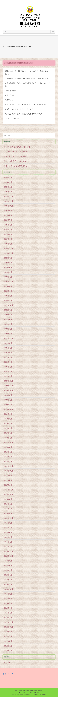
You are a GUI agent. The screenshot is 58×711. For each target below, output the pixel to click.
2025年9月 (8, 210)
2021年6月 (8, 352)
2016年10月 (8, 494)
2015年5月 (8, 537)
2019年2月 (8, 438)
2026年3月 (8, 182)
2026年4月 (8, 177)
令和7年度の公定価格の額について (17, 147)
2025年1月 (8, 244)
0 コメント (12, 127)
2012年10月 (8, 627)
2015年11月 (8, 518)
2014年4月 (8, 575)
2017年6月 (8, 480)
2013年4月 (8, 608)
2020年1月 (8, 404)
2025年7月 (8, 220)
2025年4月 (8, 234)
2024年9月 (8, 258)
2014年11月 (8, 551)
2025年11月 (8, 201)
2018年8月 (8, 447)
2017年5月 (8, 485)
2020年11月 (8, 386)
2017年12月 (8, 466)
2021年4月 (8, 362)
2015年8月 (8, 523)
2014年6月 (8, 565)
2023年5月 (8, 296)
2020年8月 (8, 395)
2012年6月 (8, 641)
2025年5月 (8, 229)
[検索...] (29, 135)
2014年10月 (8, 556)
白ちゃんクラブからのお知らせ (16, 152)
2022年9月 (8, 310)
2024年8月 (8, 263)
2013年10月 (8, 589)
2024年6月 (8, 267)
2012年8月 (8, 632)
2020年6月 (8, 400)
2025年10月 (8, 206)
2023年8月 (8, 286)
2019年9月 (8, 414)
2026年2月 (8, 187)
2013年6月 (8, 598)
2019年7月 (8, 423)
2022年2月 (8, 334)
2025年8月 (8, 215)
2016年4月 (8, 513)
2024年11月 (8, 253)
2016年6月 (8, 504)
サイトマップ (8, 674)
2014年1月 (8, 584)
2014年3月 (8, 580)
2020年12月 (8, 381)
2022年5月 (8, 324)
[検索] (5, 135)
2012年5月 (8, 646)
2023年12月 (8, 281)
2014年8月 (8, 561)
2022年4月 (8, 329)
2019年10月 (8, 409)
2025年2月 (8, 239)
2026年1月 (8, 192)
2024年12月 (8, 248)
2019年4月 (8, 433)
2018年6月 (8, 452)
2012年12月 (8, 622)
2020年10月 (8, 390)
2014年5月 (8, 570)
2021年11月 (8, 338)
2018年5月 (8, 457)
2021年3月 (8, 367)
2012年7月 (8, 636)
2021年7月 (8, 348)
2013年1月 (8, 617)
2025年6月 (8, 225)
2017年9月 (8, 475)
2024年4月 (8, 277)
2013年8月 (8, 594)
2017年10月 (8, 471)
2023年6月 (8, 291)
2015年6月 (8, 532)
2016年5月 (8, 509)
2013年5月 (8, 603)
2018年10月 (8, 442)
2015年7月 (8, 527)
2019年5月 (8, 428)
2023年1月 (8, 300)
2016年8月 (8, 499)
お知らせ (7, 662)
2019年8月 (8, 419)
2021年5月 (8, 357)
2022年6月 (8, 319)
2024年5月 (8, 272)
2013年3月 (8, 613)
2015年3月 (8, 542)
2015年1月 (8, 546)
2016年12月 (8, 490)
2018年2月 (8, 461)
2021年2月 (8, 371)
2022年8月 (8, 315)
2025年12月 (8, 196)
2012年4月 (8, 651)
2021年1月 (8, 376)
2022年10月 (8, 305)
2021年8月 (8, 343)
